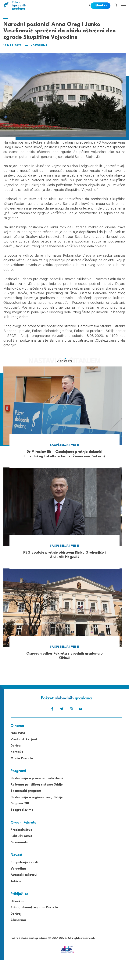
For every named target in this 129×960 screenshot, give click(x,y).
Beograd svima (22, 810)
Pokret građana (19, 5)
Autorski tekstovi (24, 875)
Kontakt (17, 752)
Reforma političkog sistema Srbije (37, 784)
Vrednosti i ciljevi (24, 739)
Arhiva (16, 881)
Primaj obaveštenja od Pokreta (34, 907)
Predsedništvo (21, 829)
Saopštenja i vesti (24, 862)
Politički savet (21, 836)
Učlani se (17, 901)
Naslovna (18, 733)
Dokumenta (19, 842)
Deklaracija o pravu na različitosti (37, 778)
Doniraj (16, 745)
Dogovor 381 (20, 803)
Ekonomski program (26, 790)
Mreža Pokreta (22, 758)
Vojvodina (39, 45)
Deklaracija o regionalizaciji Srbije (37, 797)
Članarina (18, 920)
